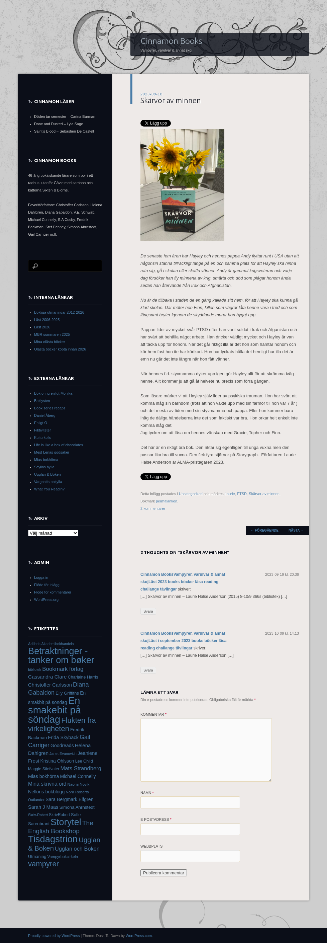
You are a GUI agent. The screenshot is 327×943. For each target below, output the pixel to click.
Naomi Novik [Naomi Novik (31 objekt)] (79, 784)
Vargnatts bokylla (48, 482)
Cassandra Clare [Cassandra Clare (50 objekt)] (47, 677)
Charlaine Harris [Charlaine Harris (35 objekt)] (83, 677)
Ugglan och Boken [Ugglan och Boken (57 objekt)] (77, 849)
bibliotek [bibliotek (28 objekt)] (34, 669)
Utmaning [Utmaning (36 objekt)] (37, 856)
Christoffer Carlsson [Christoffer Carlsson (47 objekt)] (50, 685)
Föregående (265, 530)
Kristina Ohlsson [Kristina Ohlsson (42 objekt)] (57, 761)
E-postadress (156, 819)
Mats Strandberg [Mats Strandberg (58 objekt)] (80, 768)
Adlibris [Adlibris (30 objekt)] (34, 644)
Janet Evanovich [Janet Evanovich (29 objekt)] (63, 754)
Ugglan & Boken (47, 474)
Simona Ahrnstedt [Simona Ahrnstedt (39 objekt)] (76, 807)
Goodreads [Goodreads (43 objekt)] (62, 745)
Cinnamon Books (171, 41)
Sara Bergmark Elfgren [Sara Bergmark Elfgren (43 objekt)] (69, 799)
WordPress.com (139, 936)
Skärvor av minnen (264, 494)
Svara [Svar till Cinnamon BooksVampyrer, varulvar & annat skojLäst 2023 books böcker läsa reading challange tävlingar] (148, 611)
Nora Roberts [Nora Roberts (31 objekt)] (77, 792)
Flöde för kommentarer (52, 592)
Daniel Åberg (45, 415)
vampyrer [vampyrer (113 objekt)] (43, 864)
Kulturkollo (42, 438)
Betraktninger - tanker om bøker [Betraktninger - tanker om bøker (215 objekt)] (61, 655)
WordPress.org (46, 600)
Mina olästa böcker (49, 342)
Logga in (41, 577)
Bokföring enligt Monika (53, 393)
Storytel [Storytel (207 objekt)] (65, 822)
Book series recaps (50, 408)
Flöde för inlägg (47, 585)
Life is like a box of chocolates (58, 445)
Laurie (230, 494)
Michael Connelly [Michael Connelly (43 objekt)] (78, 776)
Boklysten (42, 401)
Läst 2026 (42, 327)
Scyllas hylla (44, 467)
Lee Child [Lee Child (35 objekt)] (84, 761)
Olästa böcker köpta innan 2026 (60, 349)
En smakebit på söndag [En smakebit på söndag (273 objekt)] (54, 710)
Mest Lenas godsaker (51, 452)
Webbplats (151, 846)
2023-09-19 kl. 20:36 (282, 574)
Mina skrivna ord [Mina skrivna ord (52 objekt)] (47, 784)
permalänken (166, 501)
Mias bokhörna (46, 460)
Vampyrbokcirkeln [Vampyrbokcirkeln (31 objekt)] (62, 856)
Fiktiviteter (42, 430)
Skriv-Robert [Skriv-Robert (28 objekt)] (38, 815)
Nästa (296, 530)
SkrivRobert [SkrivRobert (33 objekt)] (59, 814)
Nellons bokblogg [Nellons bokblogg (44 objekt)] (46, 791)
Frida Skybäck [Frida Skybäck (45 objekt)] (63, 737)
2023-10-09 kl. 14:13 (282, 633)
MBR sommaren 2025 (52, 334)
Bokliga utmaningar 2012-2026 (59, 312)
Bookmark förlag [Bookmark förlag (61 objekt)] (62, 669)
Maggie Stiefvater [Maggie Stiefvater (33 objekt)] (43, 769)
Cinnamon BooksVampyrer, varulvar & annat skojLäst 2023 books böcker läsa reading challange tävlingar (182, 582)
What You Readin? (49, 489)
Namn (147, 793)
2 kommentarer (152, 508)
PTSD (242, 494)
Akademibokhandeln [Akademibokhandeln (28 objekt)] (57, 644)
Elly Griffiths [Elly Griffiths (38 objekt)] (67, 693)
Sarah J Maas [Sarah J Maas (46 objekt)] (43, 807)
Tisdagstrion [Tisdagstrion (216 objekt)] (53, 839)
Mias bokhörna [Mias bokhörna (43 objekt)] (43, 776)
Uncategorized (191, 494)
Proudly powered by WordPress (54, 936)
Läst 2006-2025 (47, 320)
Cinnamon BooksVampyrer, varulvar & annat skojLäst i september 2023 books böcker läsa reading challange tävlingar (183, 640)
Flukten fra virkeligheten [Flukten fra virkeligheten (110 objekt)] (62, 724)
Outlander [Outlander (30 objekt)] (36, 800)
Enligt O (40, 423)
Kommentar (153, 714)
